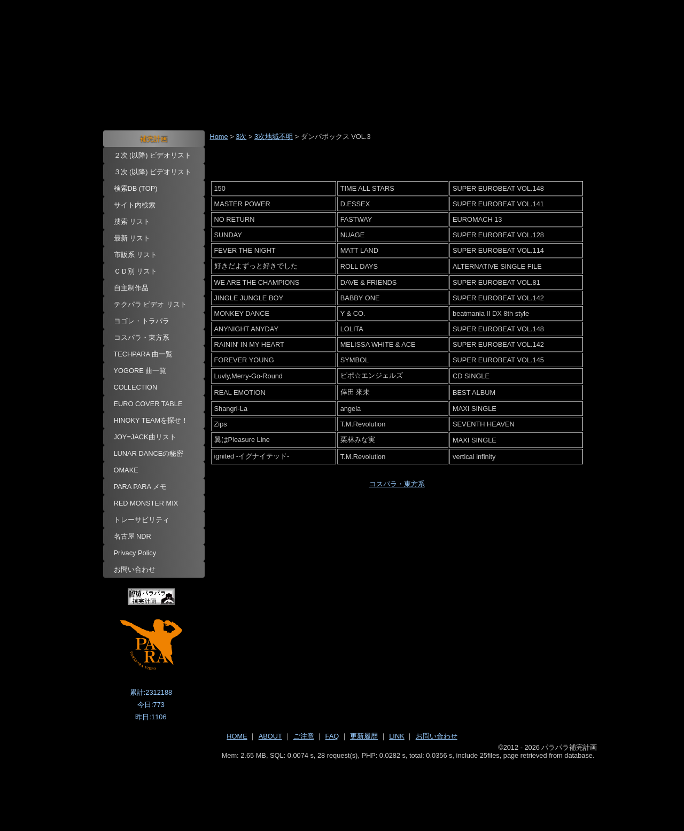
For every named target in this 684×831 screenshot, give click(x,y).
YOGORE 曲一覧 (140, 371)
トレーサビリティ (141, 520)
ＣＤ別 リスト (136, 271)
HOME (237, 736)
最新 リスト (132, 238)
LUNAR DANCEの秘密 (149, 453)
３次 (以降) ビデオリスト (153, 172)
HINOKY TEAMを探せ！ (151, 420)
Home (219, 137)
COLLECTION (136, 387)
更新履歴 (364, 736)
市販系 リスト (136, 255)
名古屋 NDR (132, 536)
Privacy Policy (135, 553)
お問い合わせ (135, 569)
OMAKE (126, 470)
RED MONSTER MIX (146, 503)
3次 (241, 137)
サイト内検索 (135, 205)
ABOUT (270, 736)
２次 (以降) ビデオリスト (153, 155)
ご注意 (303, 736)
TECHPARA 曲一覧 (143, 354)
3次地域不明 (273, 137)
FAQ (332, 736)
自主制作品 (131, 288)
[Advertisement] (342, 789)
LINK (396, 736)
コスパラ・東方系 (141, 337)
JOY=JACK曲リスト (145, 437)
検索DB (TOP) (136, 188)
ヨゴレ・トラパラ (141, 321)
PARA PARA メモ (140, 487)
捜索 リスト (132, 222)
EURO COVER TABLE (148, 404)
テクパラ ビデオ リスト (150, 304)
